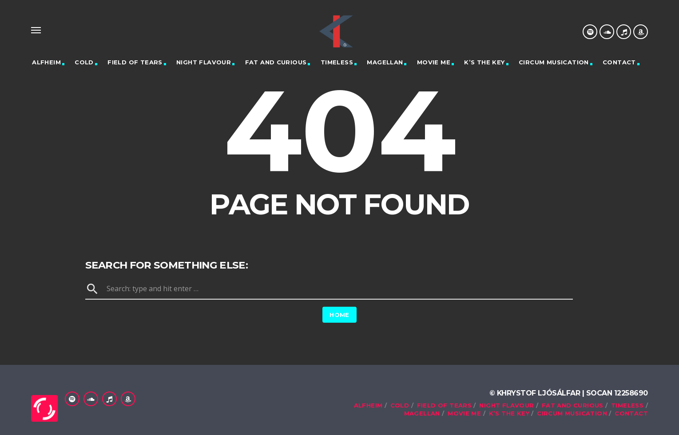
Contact (619, 62)
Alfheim (46, 62)
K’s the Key (484, 62)
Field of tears (134, 62)
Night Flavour (203, 62)
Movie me (433, 62)
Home (339, 314)
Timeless (337, 62)
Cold (84, 62)
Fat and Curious (276, 62)
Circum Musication (554, 62)
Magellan (385, 62)
